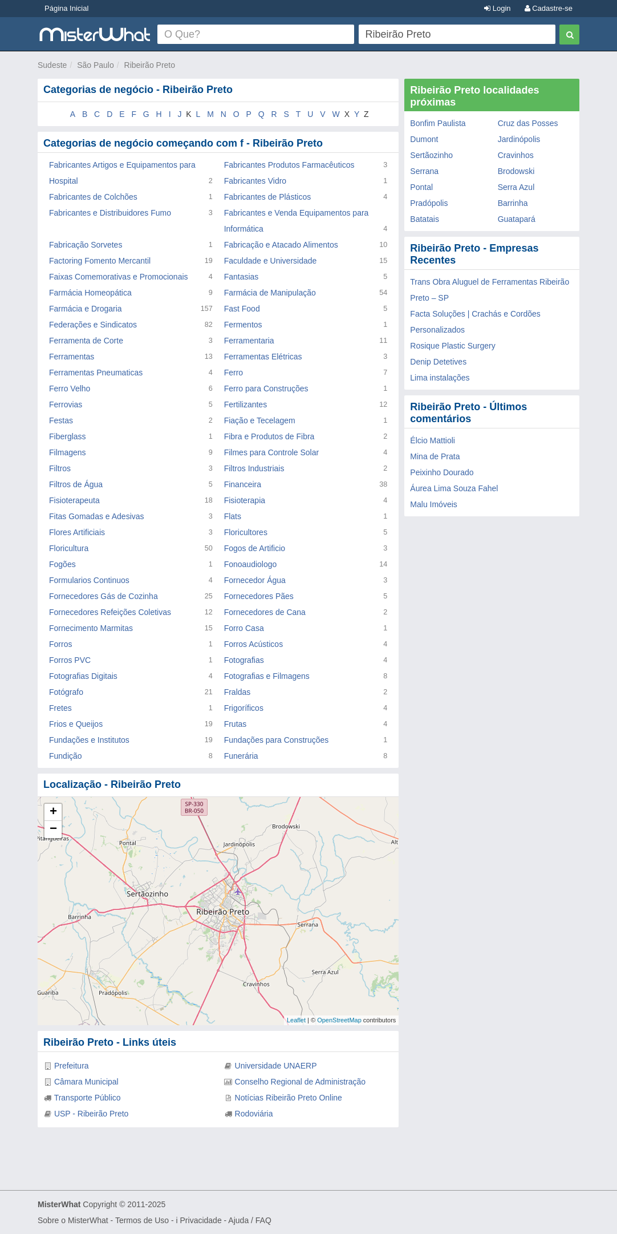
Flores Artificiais (77, 532)
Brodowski (516, 171)
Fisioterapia (244, 500)
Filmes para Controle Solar (271, 452)
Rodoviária (254, 1113)
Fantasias (241, 276)
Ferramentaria (249, 340)
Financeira (242, 484)
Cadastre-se (549, 8)
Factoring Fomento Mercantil (100, 260)
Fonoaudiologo (250, 564)
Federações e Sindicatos (93, 324)
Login (497, 8)
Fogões (62, 564)
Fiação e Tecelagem (259, 420)
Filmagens (67, 452)
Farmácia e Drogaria (85, 308)
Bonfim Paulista (437, 123)
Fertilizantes (245, 404)
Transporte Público (87, 1097)
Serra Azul (516, 187)
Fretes (60, 708)
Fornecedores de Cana (265, 612)
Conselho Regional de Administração (300, 1081)
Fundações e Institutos (89, 740)
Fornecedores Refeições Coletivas (110, 612)
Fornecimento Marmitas (91, 628)
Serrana (424, 171)
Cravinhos (516, 155)
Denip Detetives (438, 361)
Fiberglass (67, 436)
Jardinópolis (519, 139)
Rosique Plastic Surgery (452, 345)
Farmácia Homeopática (90, 292)
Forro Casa (244, 628)
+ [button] (53, 812)
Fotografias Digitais (83, 676)
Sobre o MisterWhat (73, 1220)
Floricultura (68, 548)
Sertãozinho (431, 155)
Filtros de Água (76, 484)
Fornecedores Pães (259, 596)
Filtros (60, 468)
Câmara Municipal (86, 1081)
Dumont (424, 139)
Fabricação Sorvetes (85, 244)
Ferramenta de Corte (86, 340)
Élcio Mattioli (432, 440)
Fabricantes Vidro (255, 180)
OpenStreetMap (339, 1020)
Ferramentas (71, 356)
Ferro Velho (69, 388)
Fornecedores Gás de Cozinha (103, 596)
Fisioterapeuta (74, 500)
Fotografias (244, 660)
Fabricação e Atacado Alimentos (281, 244)
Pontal (421, 187)
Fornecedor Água (255, 580)
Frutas (235, 724)
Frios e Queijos (76, 724)
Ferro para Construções (266, 388)
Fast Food (242, 308)
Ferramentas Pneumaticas (96, 372)
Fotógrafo (66, 692)
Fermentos (243, 324)
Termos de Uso (142, 1220)
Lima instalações (439, 377)
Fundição (65, 755)
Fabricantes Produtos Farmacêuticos (289, 164)
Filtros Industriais (254, 468)
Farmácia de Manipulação (270, 292)
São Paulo (95, 65)
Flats (232, 516)
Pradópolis (429, 203)
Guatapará (516, 219)
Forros (60, 644)
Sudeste (52, 65)
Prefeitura (71, 1065)
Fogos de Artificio (254, 548)
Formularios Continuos (89, 580)
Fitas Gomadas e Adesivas (96, 516)
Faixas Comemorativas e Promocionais (118, 276)
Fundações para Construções (276, 740)
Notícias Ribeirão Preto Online (288, 1097)
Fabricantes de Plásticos (267, 196)
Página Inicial (66, 8)
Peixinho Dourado (441, 472)
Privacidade (201, 1220)
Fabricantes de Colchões (93, 196)
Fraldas (237, 692)
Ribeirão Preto (150, 65)
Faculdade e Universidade (270, 260)
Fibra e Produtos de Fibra (269, 436)
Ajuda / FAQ (249, 1220)
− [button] (53, 829)
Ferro (233, 372)
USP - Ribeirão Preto (91, 1113)
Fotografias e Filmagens (267, 676)
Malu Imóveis (433, 504)
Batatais (424, 219)
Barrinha (513, 203)
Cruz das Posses (528, 123)
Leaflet (296, 1020)
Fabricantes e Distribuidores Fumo (110, 212)
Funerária (241, 755)
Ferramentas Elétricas (263, 356)
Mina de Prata (435, 456)
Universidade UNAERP (276, 1065)
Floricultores (245, 532)
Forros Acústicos (253, 644)
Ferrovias (65, 404)
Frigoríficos (243, 708)
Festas (61, 420)
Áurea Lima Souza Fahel (454, 488)
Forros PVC (70, 660)
